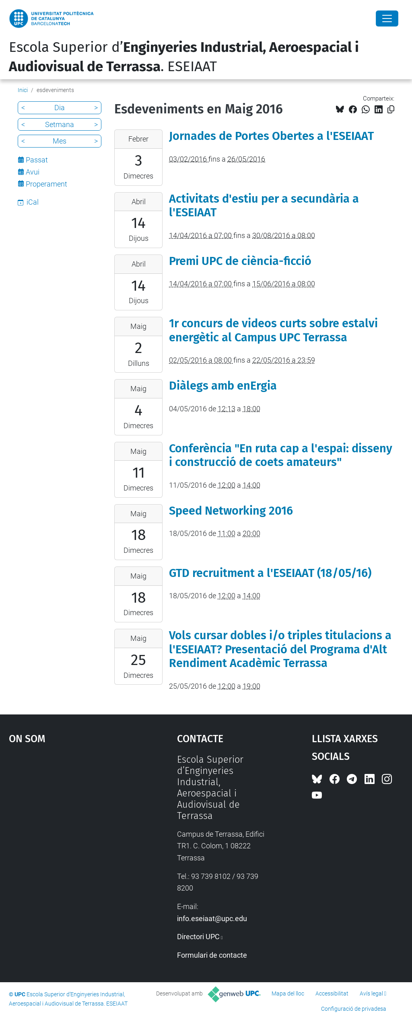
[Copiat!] (390, 109)
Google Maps (71, 814)
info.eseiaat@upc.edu (212, 918)
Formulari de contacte (212, 955)
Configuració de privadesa (353, 1009)
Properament (46, 184)
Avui (32, 172)
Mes (59, 141)
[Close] (387, 18)
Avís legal (371, 993)
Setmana (59, 124)
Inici (23, 90)
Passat (37, 160)
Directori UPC (198, 936)
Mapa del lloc (288, 993)
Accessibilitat (331, 993)
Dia (59, 107)
